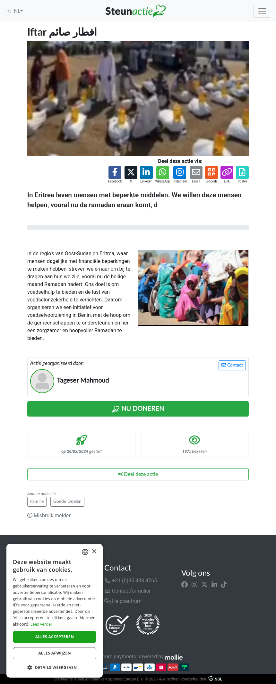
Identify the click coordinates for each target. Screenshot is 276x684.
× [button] (93, 551)
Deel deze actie (138, 474)
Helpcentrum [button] (123, 601)
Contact (232, 365)
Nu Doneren (138, 409)
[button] (115, 175)
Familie (37, 501)
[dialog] (54, 611)
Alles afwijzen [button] (54, 653)
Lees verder (41, 624)
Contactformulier (127, 591)
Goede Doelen (67, 501)
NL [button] (17, 11)
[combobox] (85, 552)
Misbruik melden (49, 515)
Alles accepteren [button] (54, 636)
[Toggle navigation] (262, 11)
